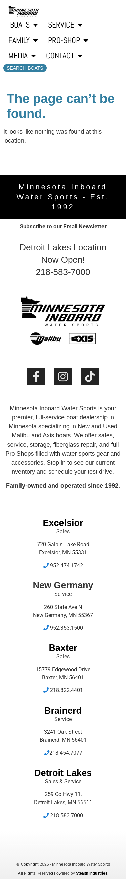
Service (65, 24)
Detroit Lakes (63, 773)
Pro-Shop (68, 40)
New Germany (63, 585)
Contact (64, 55)
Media (22, 55)
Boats (24, 24)
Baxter (63, 648)
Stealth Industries (91, 873)
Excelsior (63, 523)
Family (23, 40)
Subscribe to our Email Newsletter (63, 226)
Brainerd (63, 711)
